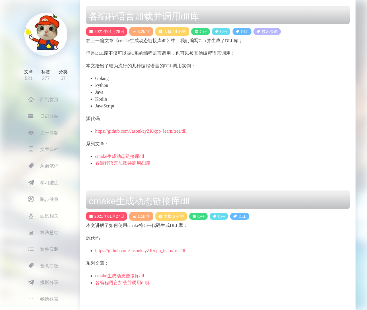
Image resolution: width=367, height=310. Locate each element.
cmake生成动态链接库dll (119, 156)
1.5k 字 (141, 216)
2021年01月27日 (106, 216)
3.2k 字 (141, 31)
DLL (245, 32)
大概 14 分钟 (172, 31)
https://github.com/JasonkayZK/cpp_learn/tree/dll (141, 131)
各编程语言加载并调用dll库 (123, 163)
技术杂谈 (270, 32)
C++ (203, 32)
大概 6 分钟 (171, 216)
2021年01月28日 (106, 31)
